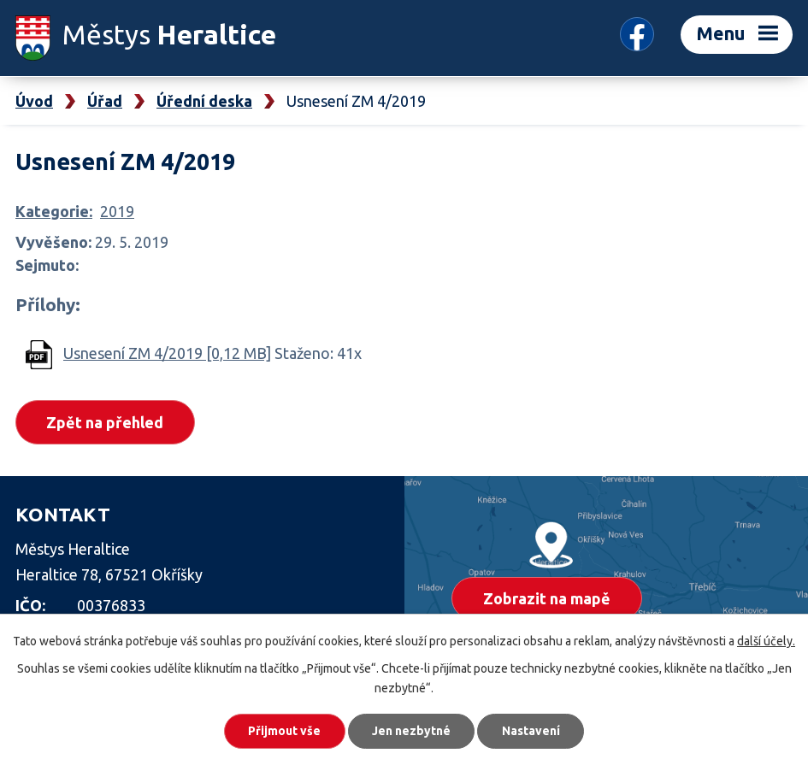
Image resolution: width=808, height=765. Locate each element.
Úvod (34, 100)
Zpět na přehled (105, 422)
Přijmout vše (283, 731)
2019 (117, 211)
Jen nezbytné (411, 731)
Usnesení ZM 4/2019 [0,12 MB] (167, 353)
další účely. (766, 641)
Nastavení (532, 731)
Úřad (104, 100)
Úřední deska (204, 100)
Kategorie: (53, 211)
